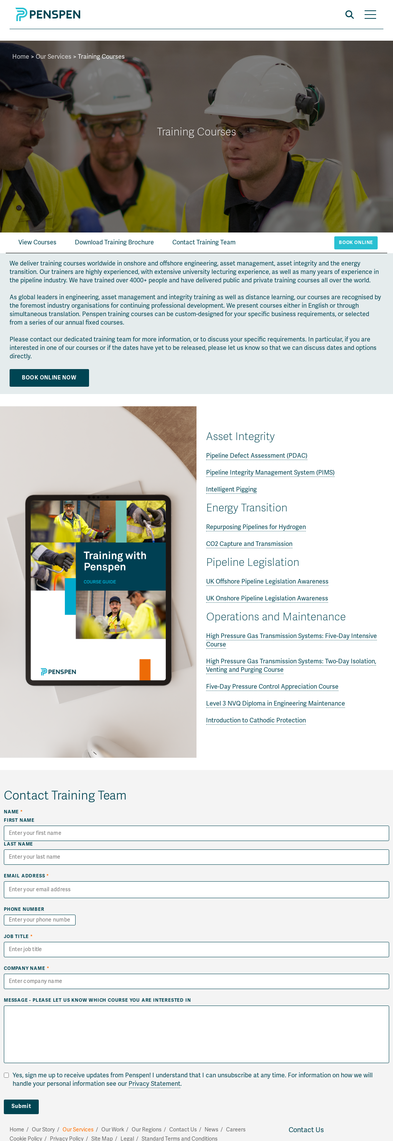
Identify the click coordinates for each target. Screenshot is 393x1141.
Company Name (26, 968)
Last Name (18, 844)
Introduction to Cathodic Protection (256, 720)
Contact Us (306, 1130)
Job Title (18, 937)
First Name (19, 820)
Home (20, 57)
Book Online (356, 243)
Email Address (26, 876)
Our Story (43, 1129)
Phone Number (24, 909)
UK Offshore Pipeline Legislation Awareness (267, 581)
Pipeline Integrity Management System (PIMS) (270, 473)
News (211, 1129)
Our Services (53, 57)
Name (13, 812)
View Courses (37, 242)
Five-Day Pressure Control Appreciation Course (272, 687)
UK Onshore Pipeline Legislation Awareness (267, 598)
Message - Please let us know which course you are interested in (97, 1000)
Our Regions (147, 1129)
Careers (236, 1129)
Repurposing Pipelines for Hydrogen (256, 527)
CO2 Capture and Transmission (249, 544)
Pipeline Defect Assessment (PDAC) (256, 456)
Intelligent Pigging (231, 489)
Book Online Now (49, 377)
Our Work (112, 1129)
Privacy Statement (154, 1084)
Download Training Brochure (114, 242)
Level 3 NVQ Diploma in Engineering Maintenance (275, 703)
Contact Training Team (204, 242)
